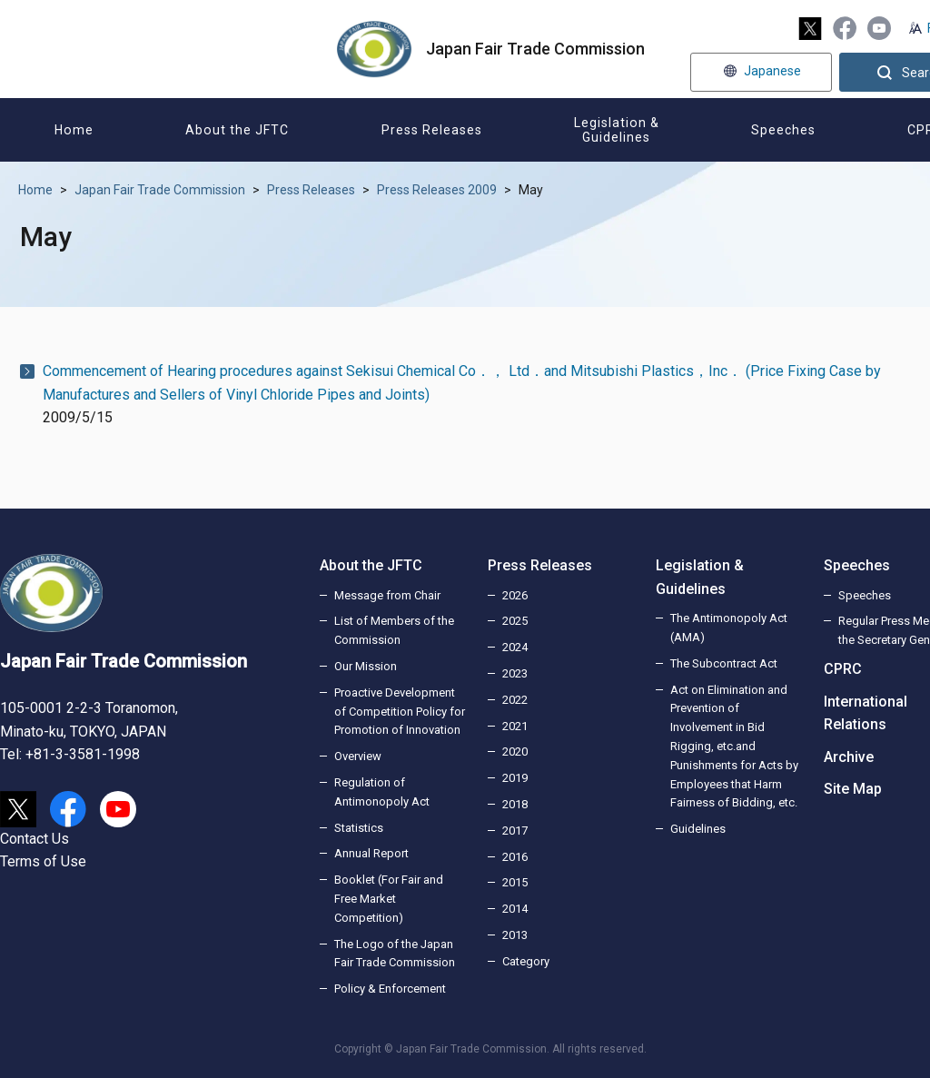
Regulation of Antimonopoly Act (382, 792)
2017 (515, 830)
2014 (515, 908)
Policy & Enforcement (390, 988)
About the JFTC (371, 565)
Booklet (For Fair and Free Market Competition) (388, 899)
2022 (515, 700)
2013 (515, 935)
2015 (515, 882)
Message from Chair (387, 595)
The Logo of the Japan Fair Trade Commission (394, 953)
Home (35, 190)
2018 (515, 804)
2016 (515, 857)
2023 (515, 673)
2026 (515, 595)
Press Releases (311, 190)
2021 (515, 726)
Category (525, 961)
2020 (515, 751)
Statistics (358, 828)
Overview (357, 756)
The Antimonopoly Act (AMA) (728, 627)
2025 (515, 621)
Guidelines (698, 829)
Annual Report (371, 853)
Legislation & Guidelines (700, 577)
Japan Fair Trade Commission (159, 190)
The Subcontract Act (723, 663)
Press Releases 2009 (437, 190)
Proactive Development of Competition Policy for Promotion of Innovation (399, 711)
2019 (515, 778)
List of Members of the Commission (394, 630)
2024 (515, 647)
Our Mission (365, 666)
